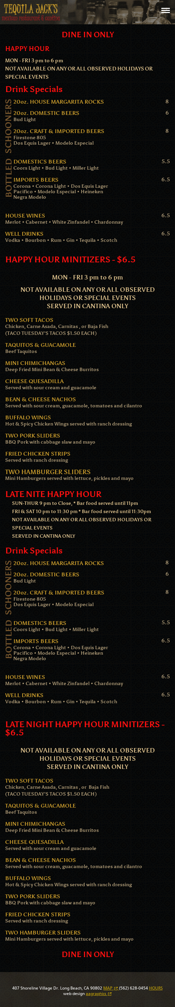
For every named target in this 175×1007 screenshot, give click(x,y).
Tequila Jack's (31, 12)
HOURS (156, 988)
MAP (111, 988)
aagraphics (98, 994)
